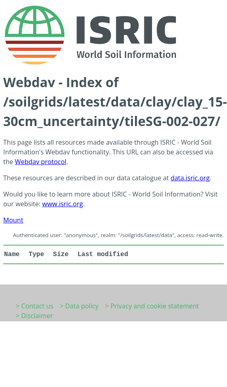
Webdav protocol (40, 161)
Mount (13, 220)
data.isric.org (190, 177)
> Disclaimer (34, 315)
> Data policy (79, 305)
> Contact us (34, 305)
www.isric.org (62, 203)
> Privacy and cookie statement (152, 305)
